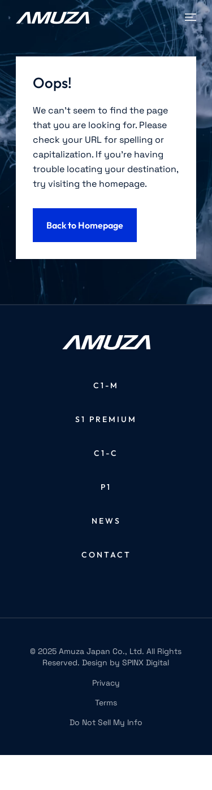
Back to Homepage (84, 225)
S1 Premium (106, 419)
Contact (106, 555)
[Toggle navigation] (190, 17)
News (106, 521)
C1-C (106, 453)
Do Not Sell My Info (106, 722)
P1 (106, 487)
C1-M (106, 385)
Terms (106, 702)
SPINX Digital (145, 662)
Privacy (106, 683)
